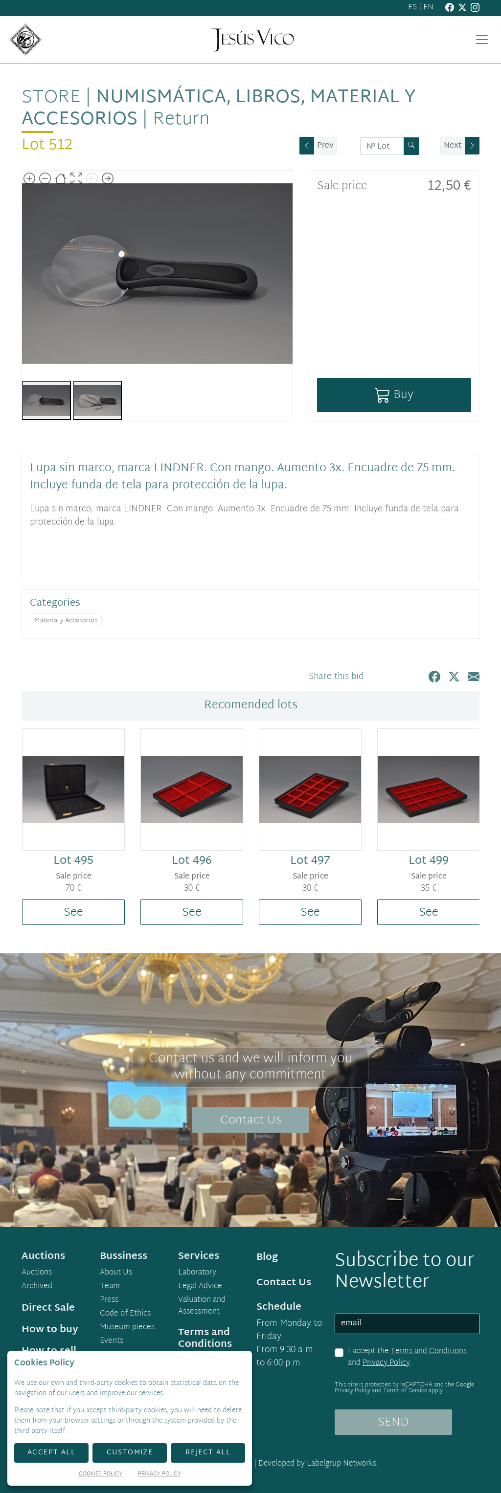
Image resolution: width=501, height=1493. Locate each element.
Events (111, 1341)
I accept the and (407, 1357)
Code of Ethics (125, 1314)
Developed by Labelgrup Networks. (318, 1464)
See (73, 912)
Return (181, 119)
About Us (116, 1273)
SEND (393, 1422)
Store (51, 97)
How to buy (50, 1330)
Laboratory (197, 1273)
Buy (394, 395)
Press (109, 1300)
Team (110, 1287)
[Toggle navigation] (482, 39)
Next (453, 146)
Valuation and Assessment (202, 1306)
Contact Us (250, 1120)
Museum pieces (127, 1328)
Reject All (207, 1453)
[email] (407, 1324)
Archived (37, 1287)
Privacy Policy (386, 1363)
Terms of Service (405, 1390)
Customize (130, 1453)
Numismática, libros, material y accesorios (219, 108)
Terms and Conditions (428, 1351)
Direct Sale (48, 1308)
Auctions (37, 1273)
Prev (325, 146)
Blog (267, 1257)
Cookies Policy (100, 1475)
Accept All (51, 1453)
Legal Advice (200, 1287)
